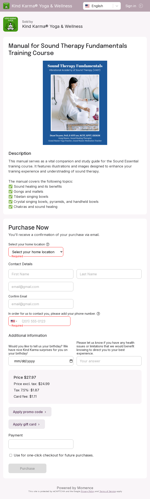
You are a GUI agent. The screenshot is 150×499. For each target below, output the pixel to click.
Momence (85, 488)
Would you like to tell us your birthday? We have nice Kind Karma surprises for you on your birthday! (38, 349)
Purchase (27, 468)
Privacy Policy (87, 491)
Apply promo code (30, 412)
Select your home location (26, 244)
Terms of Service (107, 491)
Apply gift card (27, 424)
